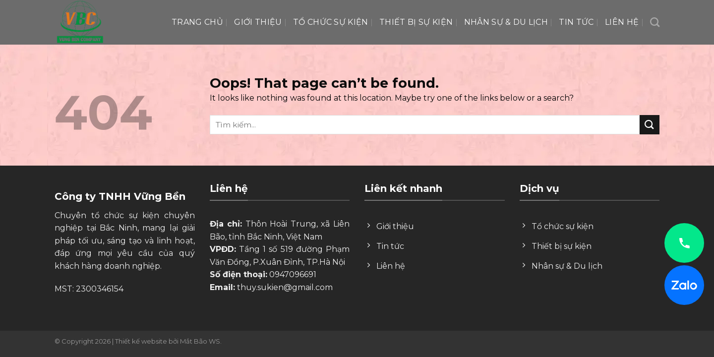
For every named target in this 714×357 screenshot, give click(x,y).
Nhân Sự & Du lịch (506, 22)
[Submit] (649, 124)
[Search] (654, 22)
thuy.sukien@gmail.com (285, 287)
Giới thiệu (258, 22)
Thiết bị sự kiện (416, 22)
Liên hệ (622, 22)
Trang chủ (197, 22)
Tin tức (576, 22)
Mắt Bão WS (200, 341)
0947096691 (292, 274)
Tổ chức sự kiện (330, 22)
